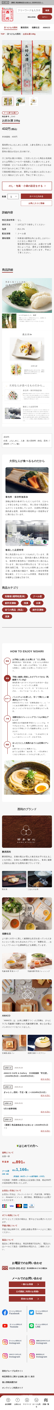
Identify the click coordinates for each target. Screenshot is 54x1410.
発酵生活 (35, 27)
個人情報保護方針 (9, 1382)
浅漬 (26, 603)
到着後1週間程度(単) (15, 596)
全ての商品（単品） (15, 610)
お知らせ (17, 1404)
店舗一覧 (46, 1404)
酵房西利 (24, 27)
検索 (47, 10)
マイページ (27, 1404)
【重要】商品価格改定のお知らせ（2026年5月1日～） (27, 2)
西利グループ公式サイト (12, 1371)
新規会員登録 (32, 17)
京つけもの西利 (10, 27)
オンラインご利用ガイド (12, 1388)
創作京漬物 (10, 603)
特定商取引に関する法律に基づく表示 (18, 1376)
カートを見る (36, 1405)
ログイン (44, 17)
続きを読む (45, 1079)
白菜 (38, 603)
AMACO (46, 27)
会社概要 (8, 1404)
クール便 (37, 596)
